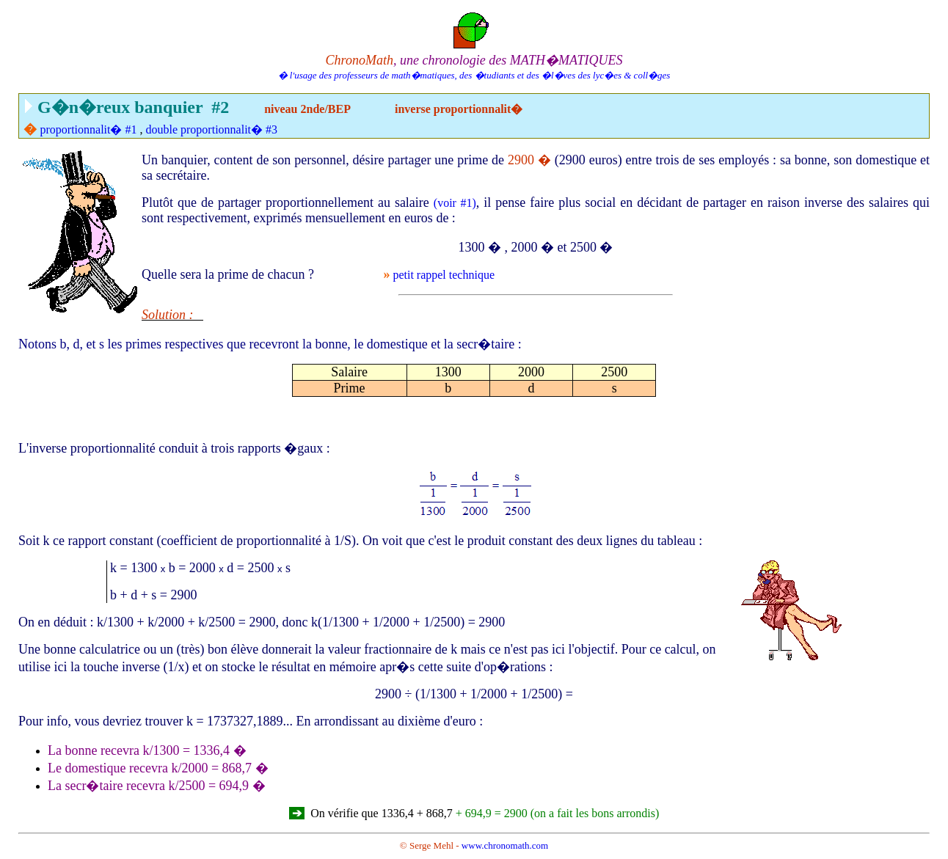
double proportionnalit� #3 (211, 129)
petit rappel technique (444, 274)
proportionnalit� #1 (88, 129)
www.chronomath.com (505, 845)
